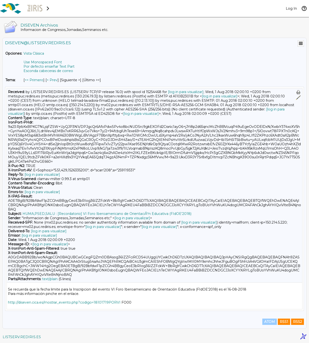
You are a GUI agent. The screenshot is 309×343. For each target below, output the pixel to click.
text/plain (50, 279)
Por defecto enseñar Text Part (49, 66)
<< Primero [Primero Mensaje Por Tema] (34, 80)
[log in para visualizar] (185, 92)
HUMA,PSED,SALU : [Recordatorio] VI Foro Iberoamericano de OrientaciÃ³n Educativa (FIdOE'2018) (107, 214)
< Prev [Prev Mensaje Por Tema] (52, 80)
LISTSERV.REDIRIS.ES (22, 337)
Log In (291, 8)
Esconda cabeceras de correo (48, 71)
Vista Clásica (33, 53)
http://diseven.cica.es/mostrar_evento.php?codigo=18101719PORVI (64, 302)
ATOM (269, 322)
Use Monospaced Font (42, 62)
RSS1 (284, 322)
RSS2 (297, 322)
